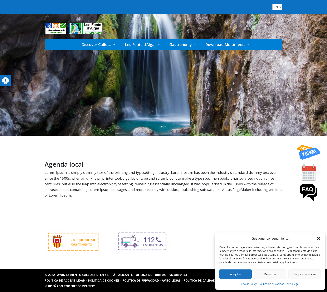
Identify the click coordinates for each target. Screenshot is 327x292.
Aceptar (235, 274)
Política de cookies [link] (104, 280)
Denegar (270, 274)
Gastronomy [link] (180, 44)
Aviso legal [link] (293, 284)
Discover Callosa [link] (97, 44)
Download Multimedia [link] (225, 44)
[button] (319, 238)
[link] (5, 80)
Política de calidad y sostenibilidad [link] (213, 280)
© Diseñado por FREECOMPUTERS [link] (70, 286)
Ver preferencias (305, 274)
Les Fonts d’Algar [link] (140, 44)
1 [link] (161, 126)
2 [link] (165, 126)
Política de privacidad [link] (271, 284)
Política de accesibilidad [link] (65, 280)
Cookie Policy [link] (249, 284)
